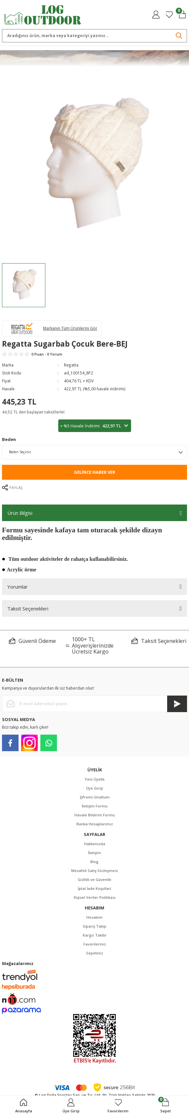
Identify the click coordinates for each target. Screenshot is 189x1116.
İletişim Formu (95, 805)
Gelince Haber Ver (94, 472)
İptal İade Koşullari (94, 888)
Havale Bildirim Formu (94, 814)
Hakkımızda (94, 843)
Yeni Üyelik (95, 779)
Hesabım (94, 917)
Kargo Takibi (94, 935)
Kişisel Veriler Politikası (95, 897)
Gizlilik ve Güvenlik (94, 879)
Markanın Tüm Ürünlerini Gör (70, 328)
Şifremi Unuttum (95, 797)
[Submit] (177, 704)
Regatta (71, 364)
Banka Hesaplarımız (94, 823)
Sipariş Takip (94, 926)
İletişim (94, 852)
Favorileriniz (94, 944)
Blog (94, 861)
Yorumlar (17, 586)
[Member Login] (156, 14)
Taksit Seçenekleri (27, 608)
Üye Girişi (94, 788)
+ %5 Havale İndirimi (94, 426)
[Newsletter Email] (94, 704)
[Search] (94, 35)
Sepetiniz (94, 952)
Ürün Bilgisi (19, 512)
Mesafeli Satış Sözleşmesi (94, 870)
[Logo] (42, 14)
